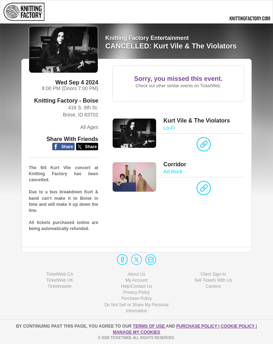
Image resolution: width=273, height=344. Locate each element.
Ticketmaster (60, 286)
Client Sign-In (213, 274)
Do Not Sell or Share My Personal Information (136, 307)
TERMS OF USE (149, 326)
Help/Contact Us (136, 286)
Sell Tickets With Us (213, 280)
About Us (136, 274)
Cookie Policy (238, 326)
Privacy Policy (136, 292)
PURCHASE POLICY (197, 326)
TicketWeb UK (59, 280)
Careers (213, 286)
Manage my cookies (136, 332)
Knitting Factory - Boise (66, 101)
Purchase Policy (136, 298)
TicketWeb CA (59, 274)
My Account (136, 280)
